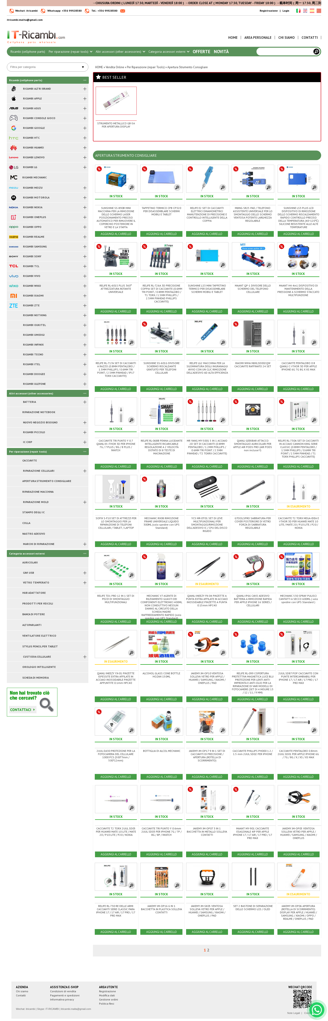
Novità (221, 52)
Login (285, 10)
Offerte (201, 52)
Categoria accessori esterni (169, 51)
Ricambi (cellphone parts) (27, 51)
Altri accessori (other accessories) (120, 51)
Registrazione (269, 10)
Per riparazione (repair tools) (70, 51)
